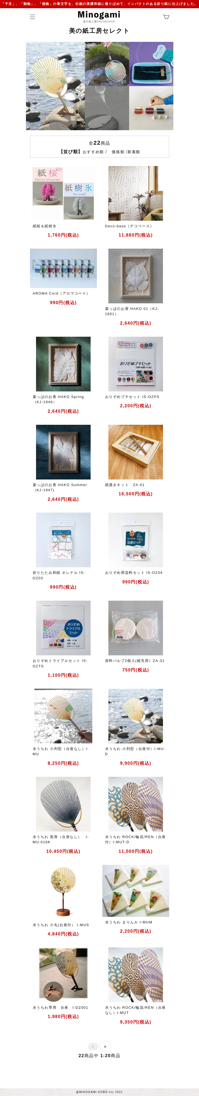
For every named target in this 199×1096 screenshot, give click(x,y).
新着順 (133, 152)
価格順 (118, 152)
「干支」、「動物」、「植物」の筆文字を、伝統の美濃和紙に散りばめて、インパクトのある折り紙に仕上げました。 (99, 4)
